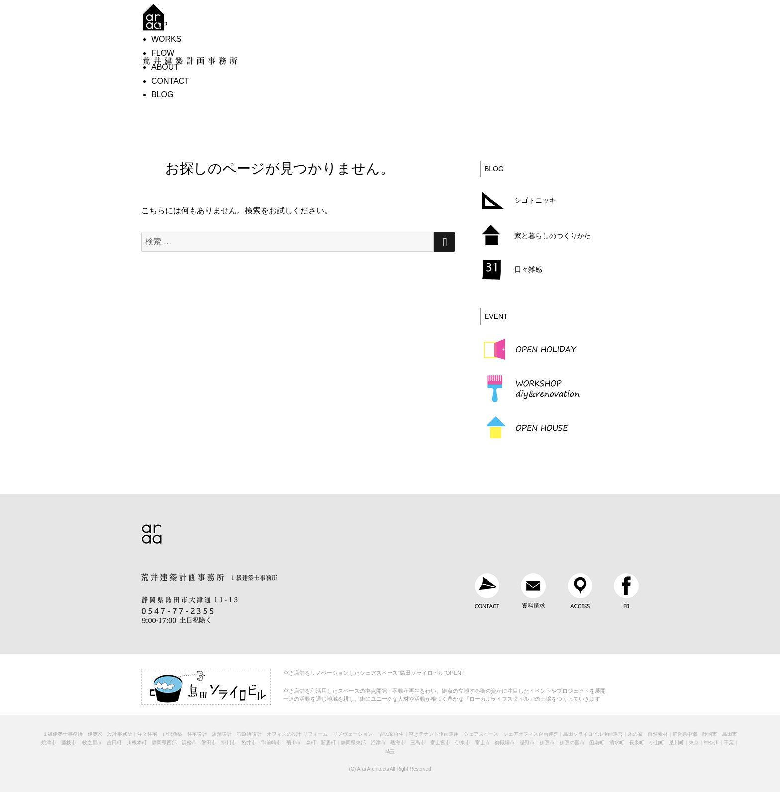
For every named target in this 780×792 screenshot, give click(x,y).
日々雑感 (528, 269)
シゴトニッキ (535, 200)
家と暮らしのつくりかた (552, 236)
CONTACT (170, 81)
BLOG (162, 94)
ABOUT (165, 67)
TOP (159, 25)
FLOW (162, 53)
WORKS (166, 39)
